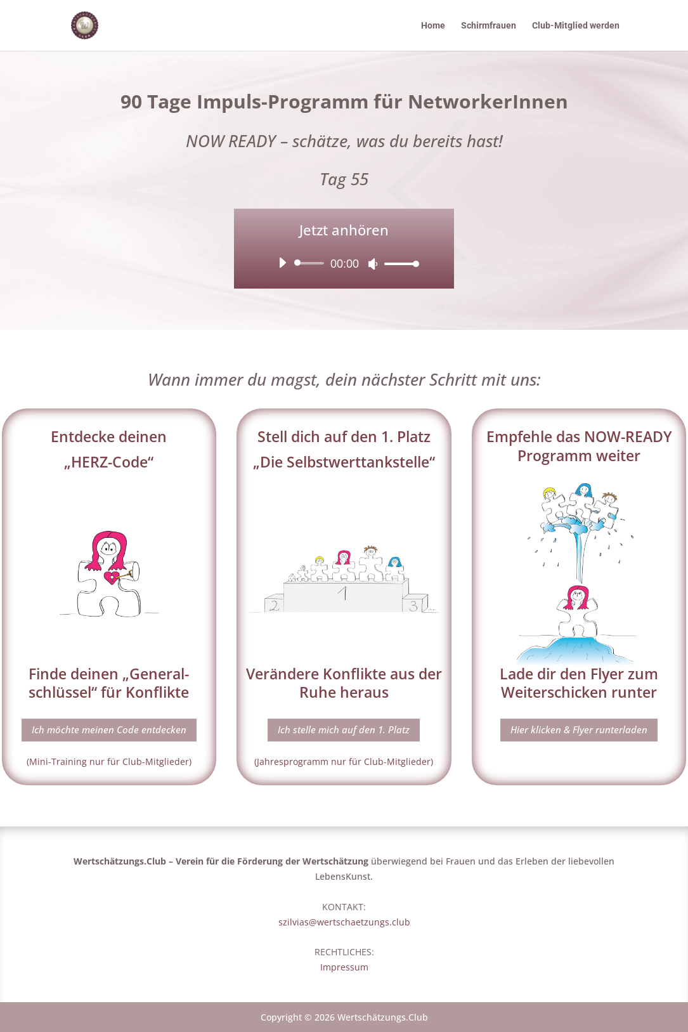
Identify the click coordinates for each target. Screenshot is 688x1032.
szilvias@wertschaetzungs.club (344, 922)
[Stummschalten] (373, 264)
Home (433, 25)
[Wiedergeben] (282, 262)
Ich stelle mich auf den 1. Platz (344, 729)
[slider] (311, 263)
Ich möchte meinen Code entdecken (109, 729)
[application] (344, 263)
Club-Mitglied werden (576, 25)
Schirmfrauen (488, 25)
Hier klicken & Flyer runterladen (578, 729)
